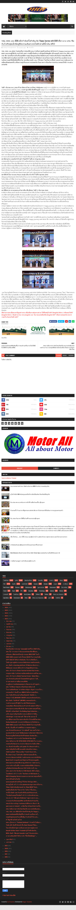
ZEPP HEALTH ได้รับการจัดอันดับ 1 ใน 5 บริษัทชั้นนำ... (22, 665)
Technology (42, 596)
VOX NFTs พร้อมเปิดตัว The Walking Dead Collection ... (22, 717)
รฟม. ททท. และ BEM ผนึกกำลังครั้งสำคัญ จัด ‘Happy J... (22, 817)
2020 (6, 854)
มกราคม (9, 848)
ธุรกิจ (16, 586)
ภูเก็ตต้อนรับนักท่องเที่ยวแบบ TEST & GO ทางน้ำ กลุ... (22, 774)
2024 (6, 618)
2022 (6, 624)
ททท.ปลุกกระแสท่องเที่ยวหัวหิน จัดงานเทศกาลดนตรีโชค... (23, 714)
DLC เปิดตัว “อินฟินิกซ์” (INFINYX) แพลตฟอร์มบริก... (21, 706)
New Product (6, 593)
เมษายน (9, 649)
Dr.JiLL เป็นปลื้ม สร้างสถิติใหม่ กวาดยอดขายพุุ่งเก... (21, 733)
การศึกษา (65, 589)
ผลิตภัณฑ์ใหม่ (28, 586)
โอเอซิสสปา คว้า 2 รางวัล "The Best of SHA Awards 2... (23, 779)
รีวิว (22, 596)
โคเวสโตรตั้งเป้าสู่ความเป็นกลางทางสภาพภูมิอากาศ (22, 833)
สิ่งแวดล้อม (64, 593)
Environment (17, 603)
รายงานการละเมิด (8, 900)
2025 (6, 616)
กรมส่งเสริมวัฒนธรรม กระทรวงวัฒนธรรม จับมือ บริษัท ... (23, 749)
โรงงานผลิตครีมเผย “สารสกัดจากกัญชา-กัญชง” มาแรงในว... (24, 695)
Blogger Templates (27, 907)
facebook (71, 361)
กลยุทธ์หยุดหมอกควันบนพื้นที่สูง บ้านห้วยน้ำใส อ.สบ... (22, 822)
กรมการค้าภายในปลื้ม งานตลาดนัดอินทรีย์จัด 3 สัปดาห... (23, 771)
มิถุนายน (9, 643)
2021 (6, 851)
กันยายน (9, 635)
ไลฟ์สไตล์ (5, 586)
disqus (65, 361)
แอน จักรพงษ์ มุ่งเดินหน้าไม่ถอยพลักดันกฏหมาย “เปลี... (22, 684)
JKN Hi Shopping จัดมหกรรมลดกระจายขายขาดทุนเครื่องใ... (24, 782)
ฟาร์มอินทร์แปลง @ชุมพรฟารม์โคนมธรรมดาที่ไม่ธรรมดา (26, 550)
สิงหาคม (9, 638)
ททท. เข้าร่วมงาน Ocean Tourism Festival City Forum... (23, 676)
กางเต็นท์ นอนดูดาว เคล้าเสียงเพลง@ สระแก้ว (23, 566)
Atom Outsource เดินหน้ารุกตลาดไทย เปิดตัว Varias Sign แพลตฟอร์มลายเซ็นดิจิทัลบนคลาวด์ (35, 558)
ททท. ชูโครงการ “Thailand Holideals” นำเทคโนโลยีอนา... (24, 828)
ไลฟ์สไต (58, 603)
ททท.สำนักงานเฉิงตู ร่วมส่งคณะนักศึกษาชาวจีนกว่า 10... (23, 809)
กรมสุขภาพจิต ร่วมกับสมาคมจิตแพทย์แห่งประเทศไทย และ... (24, 679)
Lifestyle (46, 589)
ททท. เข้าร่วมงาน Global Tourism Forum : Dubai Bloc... (23, 681)
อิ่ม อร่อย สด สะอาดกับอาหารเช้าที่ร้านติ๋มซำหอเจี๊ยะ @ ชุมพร (27, 508)
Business (17, 593)
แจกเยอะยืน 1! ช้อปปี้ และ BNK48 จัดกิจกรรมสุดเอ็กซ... (22, 698)
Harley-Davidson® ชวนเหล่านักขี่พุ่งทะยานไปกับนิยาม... (23, 727)
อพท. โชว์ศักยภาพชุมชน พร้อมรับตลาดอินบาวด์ (20, 692)
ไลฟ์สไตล (16, 600)
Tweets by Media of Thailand (8, 484)
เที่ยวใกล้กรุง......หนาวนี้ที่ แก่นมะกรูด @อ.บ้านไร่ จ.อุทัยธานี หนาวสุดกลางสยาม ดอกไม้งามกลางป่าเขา (38, 542)
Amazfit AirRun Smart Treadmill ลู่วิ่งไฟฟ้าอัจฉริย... (21, 836)
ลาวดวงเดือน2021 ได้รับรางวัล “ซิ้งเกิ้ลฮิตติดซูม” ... (21, 841)
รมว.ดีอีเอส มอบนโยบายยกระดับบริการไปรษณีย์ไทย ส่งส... (23, 725)
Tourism (36, 589)
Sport (13, 596)
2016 (6, 862)
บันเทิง (14, 589)
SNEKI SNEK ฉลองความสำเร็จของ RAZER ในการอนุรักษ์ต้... (23, 662)
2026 (6, 613)
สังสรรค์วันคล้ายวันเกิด (13, 784)
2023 (6, 621)
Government (53, 593)
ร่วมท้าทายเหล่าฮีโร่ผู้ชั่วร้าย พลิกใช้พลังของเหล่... (21, 709)
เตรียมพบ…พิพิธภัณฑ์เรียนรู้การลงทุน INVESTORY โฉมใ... (23, 660)
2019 (6, 857)
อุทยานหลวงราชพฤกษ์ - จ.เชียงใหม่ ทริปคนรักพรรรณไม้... (23, 811)
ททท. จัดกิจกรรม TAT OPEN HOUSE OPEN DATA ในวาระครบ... (24, 746)
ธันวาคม (9, 627)
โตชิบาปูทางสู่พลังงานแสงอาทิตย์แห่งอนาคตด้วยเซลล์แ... (23, 668)
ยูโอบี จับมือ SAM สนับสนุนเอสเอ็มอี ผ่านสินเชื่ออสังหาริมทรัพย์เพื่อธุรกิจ (30, 500)
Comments (56, 474)
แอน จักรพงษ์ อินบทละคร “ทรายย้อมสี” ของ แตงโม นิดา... (23, 736)
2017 (6, 859)
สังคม (61, 586)
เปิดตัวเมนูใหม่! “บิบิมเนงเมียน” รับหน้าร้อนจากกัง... (21, 757)
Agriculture (6, 603)
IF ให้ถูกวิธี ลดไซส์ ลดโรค (14, 825)
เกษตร (55, 589)
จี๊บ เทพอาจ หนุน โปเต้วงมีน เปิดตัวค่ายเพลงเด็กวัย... (22, 760)
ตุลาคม (8, 632)
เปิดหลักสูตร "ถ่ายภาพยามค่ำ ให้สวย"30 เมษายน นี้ (21, 722)
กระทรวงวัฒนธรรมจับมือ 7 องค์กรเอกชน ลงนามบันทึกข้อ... (24, 763)
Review (61, 596)
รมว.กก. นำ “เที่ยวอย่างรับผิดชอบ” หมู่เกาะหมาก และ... (22, 803)
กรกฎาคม (9, 641)
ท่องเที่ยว (31, 53)
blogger (58, 361)
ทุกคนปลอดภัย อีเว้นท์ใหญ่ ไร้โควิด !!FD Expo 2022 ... (22, 787)
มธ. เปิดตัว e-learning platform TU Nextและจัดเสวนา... (23, 671)
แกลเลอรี (5, 600)
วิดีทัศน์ (38, 600)
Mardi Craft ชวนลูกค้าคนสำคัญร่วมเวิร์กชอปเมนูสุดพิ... (22, 765)
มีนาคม (8, 652)
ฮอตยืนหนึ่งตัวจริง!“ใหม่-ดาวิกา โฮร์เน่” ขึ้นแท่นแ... (21, 795)
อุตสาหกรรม (41, 593)
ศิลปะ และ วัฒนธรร (58, 600)
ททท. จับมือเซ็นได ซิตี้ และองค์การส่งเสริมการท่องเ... (22, 755)
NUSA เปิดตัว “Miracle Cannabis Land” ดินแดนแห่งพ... (22, 839)
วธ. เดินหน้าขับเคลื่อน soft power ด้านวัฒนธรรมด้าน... (23, 752)
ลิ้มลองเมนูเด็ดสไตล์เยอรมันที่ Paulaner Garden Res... (22, 741)
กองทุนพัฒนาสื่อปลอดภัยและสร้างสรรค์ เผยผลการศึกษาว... (24, 711)
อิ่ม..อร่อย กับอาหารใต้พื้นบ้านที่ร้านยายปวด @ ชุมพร (25, 524)
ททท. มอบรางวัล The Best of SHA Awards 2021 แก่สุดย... (23, 776)
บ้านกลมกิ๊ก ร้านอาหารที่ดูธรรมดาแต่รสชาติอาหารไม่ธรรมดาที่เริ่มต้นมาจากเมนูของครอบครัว (36, 516)
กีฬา (4, 589)
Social (5, 596)
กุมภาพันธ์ (9, 845)
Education (30, 596)
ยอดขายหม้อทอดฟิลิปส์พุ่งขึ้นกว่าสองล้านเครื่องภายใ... (22, 820)
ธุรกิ (50, 603)
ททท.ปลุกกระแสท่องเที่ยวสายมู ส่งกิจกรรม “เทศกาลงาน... (23, 768)
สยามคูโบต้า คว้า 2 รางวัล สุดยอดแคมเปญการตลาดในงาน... (24, 790)
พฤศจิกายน (9, 629)
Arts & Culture (27, 600)
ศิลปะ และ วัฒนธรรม (38, 603)
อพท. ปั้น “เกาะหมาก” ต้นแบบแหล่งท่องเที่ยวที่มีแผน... (22, 657)
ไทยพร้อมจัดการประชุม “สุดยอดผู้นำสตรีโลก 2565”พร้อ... (23, 654)
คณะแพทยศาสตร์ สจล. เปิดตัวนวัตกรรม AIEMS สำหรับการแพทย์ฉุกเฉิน (29, 492)
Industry (52, 596)
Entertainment (28, 593)
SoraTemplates (11, 907)
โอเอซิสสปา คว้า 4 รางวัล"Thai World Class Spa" (21, 744)
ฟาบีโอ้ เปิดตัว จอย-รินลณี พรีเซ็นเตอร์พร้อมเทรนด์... (22, 798)
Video (26, 603)
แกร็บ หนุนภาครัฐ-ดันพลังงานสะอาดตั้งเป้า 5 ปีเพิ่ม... (22, 719)
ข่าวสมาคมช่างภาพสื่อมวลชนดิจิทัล (17, 687)
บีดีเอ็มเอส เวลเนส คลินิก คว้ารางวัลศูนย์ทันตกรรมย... (22, 673)
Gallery (46, 600)
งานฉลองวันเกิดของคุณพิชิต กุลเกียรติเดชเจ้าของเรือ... (22, 806)
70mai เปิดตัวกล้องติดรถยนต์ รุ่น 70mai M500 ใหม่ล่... (22, 793)
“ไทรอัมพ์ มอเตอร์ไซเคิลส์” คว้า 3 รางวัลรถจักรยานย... (22, 801)
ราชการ (51, 586)
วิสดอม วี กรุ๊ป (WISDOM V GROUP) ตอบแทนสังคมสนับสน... (23, 703)
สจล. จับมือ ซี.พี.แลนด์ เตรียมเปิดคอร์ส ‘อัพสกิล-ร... (21, 700)
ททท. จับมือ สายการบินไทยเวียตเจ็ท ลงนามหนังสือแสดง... (23, 814)
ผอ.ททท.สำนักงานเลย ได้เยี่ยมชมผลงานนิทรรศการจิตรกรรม (24, 738)
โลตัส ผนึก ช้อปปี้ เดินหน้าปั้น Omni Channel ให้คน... (22, 830)
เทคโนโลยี (24, 589)
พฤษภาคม (9, 646)
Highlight (20, 474)
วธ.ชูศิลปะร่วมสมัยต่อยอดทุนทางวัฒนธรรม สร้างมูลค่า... (23, 690)
